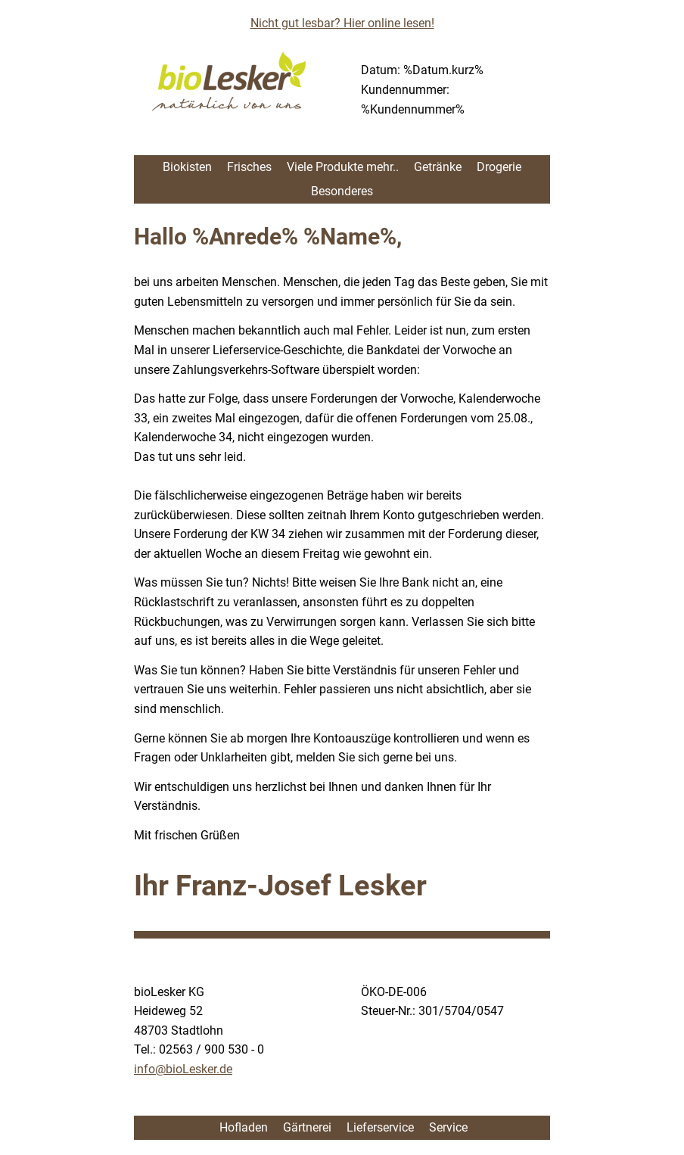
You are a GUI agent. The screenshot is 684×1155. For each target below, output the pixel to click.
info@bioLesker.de (183, 1069)
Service (448, 1127)
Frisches (249, 167)
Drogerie (499, 167)
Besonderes (342, 191)
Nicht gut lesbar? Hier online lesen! (342, 23)
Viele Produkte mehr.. (343, 167)
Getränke (438, 167)
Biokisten (187, 167)
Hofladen (242, 1127)
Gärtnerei (307, 1127)
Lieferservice (380, 1127)
